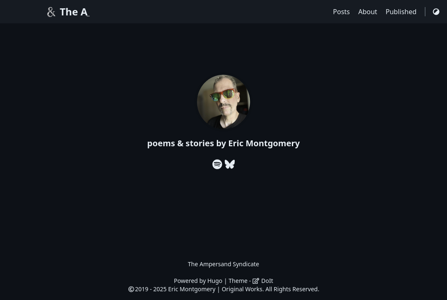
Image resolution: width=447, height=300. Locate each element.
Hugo (214, 281)
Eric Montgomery (191, 289)
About (368, 11)
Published (402, 11)
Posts (342, 11)
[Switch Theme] (436, 11)
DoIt (262, 281)
